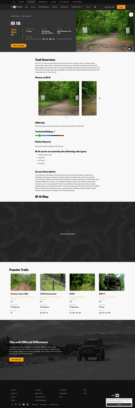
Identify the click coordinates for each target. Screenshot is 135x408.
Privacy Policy (43, 404)
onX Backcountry (42, 2)
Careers (13, 400)
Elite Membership (43, 7)
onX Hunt (21, 2)
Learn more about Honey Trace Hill (22, 297)
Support (13, 397)
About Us (13, 390)
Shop (61, 397)
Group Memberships (40, 400)
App (26, 7)
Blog (85, 390)
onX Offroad (31, 2)
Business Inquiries (40, 397)
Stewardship (64, 7)
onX (14, 2)
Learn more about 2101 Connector (51, 297)
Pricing (33, 7)
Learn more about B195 (77, 297)
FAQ (85, 393)
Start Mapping (16, 359)
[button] (131, 14)
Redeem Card (39, 393)
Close (119, 404)
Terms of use (35, 404)
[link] (54, 131)
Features (54, 7)
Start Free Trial (109, 7)
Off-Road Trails (77, 7)
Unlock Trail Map (18, 45)
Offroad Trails (63, 393)
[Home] (16, 7)
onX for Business (64, 2)
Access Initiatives (77, 2)
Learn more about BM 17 (107, 297)
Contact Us (14, 393)
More (88, 7)
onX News (38, 390)
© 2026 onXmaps (53, 404)
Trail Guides (63, 390)
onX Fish (53, 2)
